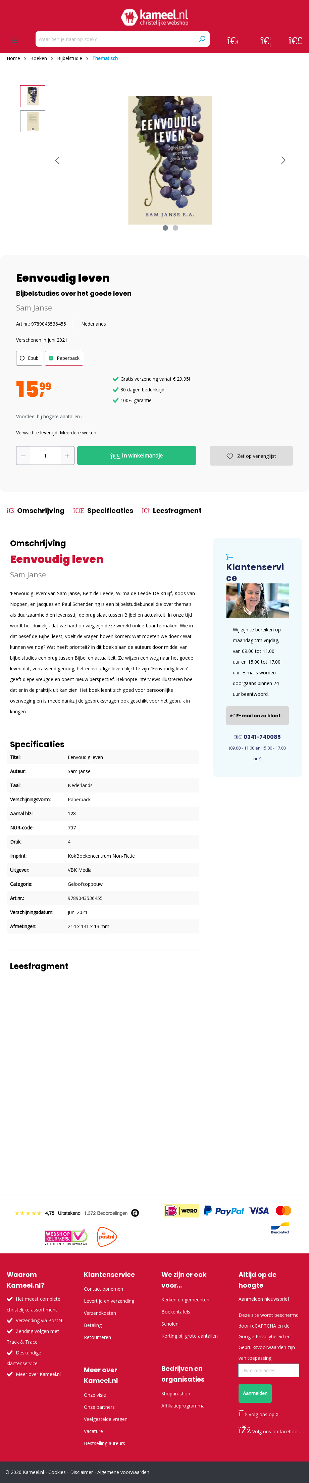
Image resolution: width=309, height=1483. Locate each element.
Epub (33, 358)
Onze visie (95, 1395)
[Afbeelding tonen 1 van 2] (165, 228)
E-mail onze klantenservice (259, 715)
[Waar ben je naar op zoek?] (115, 39)
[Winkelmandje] (295, 40)
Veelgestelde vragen (105, 1419)
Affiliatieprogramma (183, 1405)
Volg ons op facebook (269, 1431)
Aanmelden (255, 1393)
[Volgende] (283, 160)
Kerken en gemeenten (185, 1299)
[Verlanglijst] (266, 40)
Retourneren (97, 1337)
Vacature (93, 1431)
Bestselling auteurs (104, 1443)
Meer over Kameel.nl (38, 1374)
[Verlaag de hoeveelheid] (23, 455)
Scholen (169, 1324)
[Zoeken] (202, 39)
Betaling (93, 1325)
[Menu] (14, 40)
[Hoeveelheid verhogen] (67, 455)
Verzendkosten (100, 1313)
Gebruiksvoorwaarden (262, 1347)
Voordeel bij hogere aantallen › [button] (49, 416)
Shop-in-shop (175, 1393)
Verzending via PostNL (40, 1320)
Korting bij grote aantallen (189, 1336)
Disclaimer (81, 1472)
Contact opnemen (103, 1289)
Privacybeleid (270, 1336)
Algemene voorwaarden (123, 1472)
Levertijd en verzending (109, 1301)
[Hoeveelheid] (45, 455)
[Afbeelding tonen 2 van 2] (175, 228)
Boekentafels (175, 1311)
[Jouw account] (233, 40)
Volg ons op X (258, 1414)
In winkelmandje (136, 456)
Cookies (57, 1472)
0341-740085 (257, 737)
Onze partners (99, 1407)
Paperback (68, 358)
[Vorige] (57, 160)
